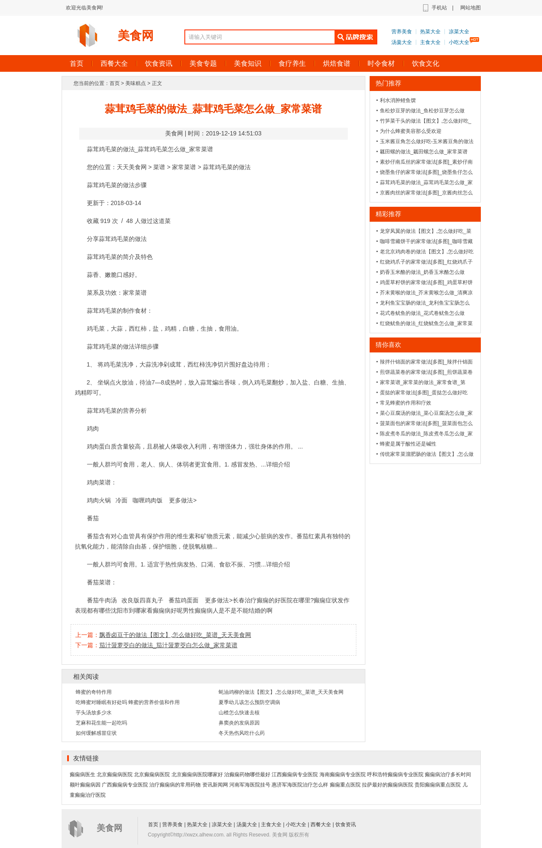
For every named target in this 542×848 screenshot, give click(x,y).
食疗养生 (292, 63)
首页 (76, 63)
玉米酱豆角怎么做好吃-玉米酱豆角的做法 (427, 141)
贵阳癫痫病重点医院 (438, 785)
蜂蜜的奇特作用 (94, 692)
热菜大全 (430, 32)
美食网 (136, 35)
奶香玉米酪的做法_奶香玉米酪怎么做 (422, 272)
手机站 (439, 8)
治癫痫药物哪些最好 (247, 775)
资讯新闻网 (215, 785)
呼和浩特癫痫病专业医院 (395, 775)
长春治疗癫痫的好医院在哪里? (273, 600)
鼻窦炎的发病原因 (239, 723)
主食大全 (430, 42)
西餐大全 (114, 63)
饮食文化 (425, 63)
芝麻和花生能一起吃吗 (101, 723)
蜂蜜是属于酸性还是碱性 (408, 444)
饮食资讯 (158, 63)
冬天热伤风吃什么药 (242, 733)
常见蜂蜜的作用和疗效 (405, 403)
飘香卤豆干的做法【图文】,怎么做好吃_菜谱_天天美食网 (175, 634)
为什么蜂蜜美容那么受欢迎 (410, 131)
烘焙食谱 (336, 63)
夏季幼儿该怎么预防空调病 (249, 702)
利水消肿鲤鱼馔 (398, 100)
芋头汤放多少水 (94, 713)
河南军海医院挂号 (249, 785)
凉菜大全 (459, 32)
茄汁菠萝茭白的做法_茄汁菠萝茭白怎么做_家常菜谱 (168, 645)
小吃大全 (459, 42)
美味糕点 (135, 83)
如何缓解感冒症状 (96, 733)
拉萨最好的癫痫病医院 (387, 785)
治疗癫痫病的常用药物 (175, 785)
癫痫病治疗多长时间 (448, 775)
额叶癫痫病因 (85, 785)
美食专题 (203, 63)
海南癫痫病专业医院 (343, 775)
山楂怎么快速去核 (239, 713)
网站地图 (470, 8)
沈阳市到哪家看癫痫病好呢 (147, 610)
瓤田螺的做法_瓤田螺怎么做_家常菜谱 (424, 152)
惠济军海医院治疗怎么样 (300, 785)
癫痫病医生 (82, 775)
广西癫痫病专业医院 (125, 785)
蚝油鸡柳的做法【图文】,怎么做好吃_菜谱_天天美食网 (281, 692)
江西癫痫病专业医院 (295, 775)
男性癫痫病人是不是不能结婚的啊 (227, 610)
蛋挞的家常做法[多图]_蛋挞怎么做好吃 (424, 393)
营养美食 (401, 32)
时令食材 (381, 63)
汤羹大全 (401, 42)
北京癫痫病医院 (115, 775)
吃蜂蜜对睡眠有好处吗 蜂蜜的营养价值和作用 (128, 702)
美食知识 (247, 63)
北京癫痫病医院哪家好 (197, 775)
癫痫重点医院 (345, 785)
